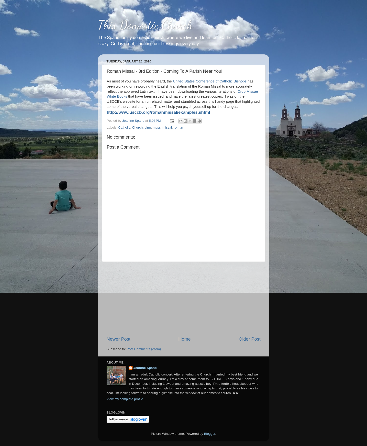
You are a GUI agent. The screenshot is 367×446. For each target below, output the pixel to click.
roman (178, 127)
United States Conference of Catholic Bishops (209, 81)
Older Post (249, 339)
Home (184, 339)
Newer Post (119, 339)
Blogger (209, 434)
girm (148, 127)
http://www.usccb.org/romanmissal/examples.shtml (158, 112)
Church (137, 127)
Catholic (124, 127)
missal (167, 127)
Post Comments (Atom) (144, 349)
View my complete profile (125, 399)
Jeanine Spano (145, 368)
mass (157, 127)
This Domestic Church (145, 25)
